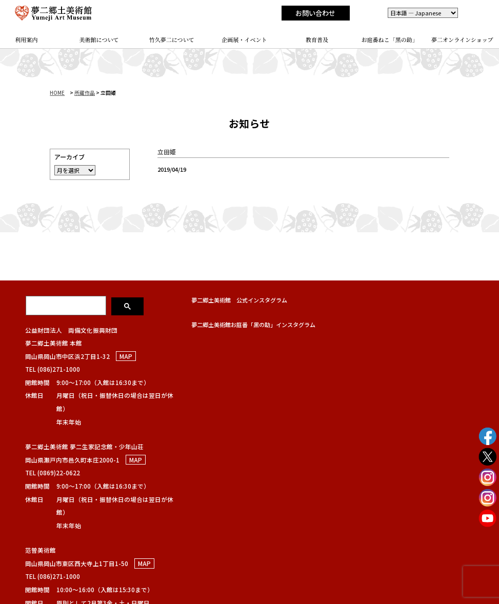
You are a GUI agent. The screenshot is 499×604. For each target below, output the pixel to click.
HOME (57, 92)
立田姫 (166, 151)
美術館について (98, 39)
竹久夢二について (171, 39)
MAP (125, 356)
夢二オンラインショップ (462, 39)
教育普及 (317, 39)
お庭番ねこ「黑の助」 (389, 39)
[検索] (66, 305)
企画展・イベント (244, 39)
